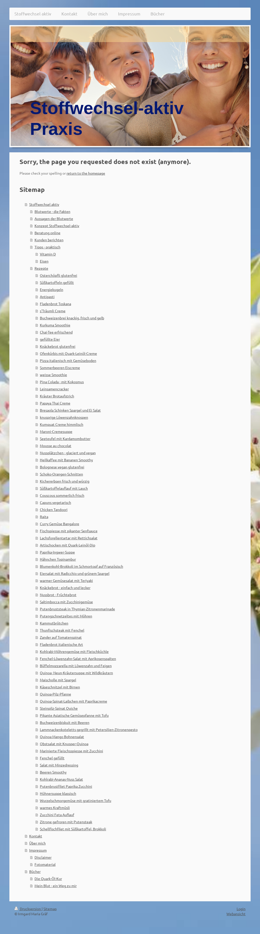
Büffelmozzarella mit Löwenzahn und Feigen (76, 665)
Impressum (38, 850)
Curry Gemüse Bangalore (59, 523)
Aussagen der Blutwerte (54, 218)
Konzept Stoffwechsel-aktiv (57, 225)
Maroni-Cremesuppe (56, 431)
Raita (44, 516)
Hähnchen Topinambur (58, 559)
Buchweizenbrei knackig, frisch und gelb (72, 318)
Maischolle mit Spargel (58, 679)
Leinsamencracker (54, 389)
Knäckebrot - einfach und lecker (65, 587)
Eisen (44, 261)
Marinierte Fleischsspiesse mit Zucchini (71, 750)
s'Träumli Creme (53, 310)
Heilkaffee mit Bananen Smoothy (66, 459)
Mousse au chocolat (55, 445)
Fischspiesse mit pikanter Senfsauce (69, 530)
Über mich (37, 843)
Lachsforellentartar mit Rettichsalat (69, 538)
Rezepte (41, 268)
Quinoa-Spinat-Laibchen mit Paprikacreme (73, 701)
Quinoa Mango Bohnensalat (62, 736)
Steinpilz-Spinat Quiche (59, 708)
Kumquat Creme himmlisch (61, 424)
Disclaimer (43, 857)
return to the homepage (86, 173)
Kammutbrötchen (54, 623)
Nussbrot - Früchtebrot (58, 594)
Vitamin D (48, 254)
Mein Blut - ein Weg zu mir (56, 885)
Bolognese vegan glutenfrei (62, 467)
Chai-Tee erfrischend (56, 332)
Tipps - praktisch (47, 247)
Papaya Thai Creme (55, 403)
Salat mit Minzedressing (59, 765)
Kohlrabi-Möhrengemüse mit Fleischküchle (74, 651)
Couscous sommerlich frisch (62, 495)
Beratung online (47, 232)
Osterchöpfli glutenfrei (58, 275)
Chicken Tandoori (54, 509)
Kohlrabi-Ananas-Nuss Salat (61, 779)
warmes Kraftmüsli (55, 807)
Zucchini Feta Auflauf (57, 814)
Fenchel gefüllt (52, 758)
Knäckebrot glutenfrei (57, 346)
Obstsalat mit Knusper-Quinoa (64, 743)
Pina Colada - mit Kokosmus (62, 381)
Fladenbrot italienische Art (61, 644)
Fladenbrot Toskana (55, 303)
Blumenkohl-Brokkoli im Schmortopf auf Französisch (81, 566)
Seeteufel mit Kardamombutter (65, 438)
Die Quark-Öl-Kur (48, 878)
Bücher (35, 871)
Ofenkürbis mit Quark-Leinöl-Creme (68, 353)
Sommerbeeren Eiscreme (60, 367)
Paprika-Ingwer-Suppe (57, 552)
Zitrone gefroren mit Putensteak (66, 821)
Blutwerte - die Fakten (52, 211)
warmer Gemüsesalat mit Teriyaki (66, 580)
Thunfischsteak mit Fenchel (62, 630)
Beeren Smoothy (53, 772)
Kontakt (35, 836)
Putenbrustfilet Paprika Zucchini (66, 786)
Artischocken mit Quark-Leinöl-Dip (67, 545)
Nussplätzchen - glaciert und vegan (68, 452)
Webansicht (236, 913)
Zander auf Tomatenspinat (61, 637)
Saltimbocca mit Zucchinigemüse (66, 601)
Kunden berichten (49, 239)
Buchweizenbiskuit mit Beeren (64, 722)
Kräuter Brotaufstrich (57, 396)
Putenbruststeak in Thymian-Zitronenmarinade (77, 609)
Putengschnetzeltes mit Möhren (66, 616)
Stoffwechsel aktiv (44, 204)
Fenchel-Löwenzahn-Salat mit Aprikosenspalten (78, 658)
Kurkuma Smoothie (55, 325)
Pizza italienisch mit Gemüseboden (68, 360)
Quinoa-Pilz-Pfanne (55, 694)
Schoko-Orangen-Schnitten (61, 474)
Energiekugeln (51, 289)
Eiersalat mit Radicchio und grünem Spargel (74, 573)
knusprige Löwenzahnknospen (64, 417)
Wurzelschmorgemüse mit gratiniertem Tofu (75, 800)
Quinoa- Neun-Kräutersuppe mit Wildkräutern (76, 672)
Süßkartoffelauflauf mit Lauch (64, 488)
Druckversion (28, 908)
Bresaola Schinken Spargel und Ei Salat (70, 410)
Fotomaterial (45, 864)
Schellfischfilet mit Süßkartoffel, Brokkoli (73, 829)
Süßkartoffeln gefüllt (57, 282)
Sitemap (50, 908)
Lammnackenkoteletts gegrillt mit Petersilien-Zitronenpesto (89, 729)
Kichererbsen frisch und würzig (64, 481)
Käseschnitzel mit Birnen (60, 687)
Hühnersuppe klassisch (58, 793)
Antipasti (47, 296)
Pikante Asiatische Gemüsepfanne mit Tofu (74, 715)
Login (241, 908)
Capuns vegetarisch (55, 502)
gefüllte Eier (50, 339)
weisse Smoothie (53, 374)
